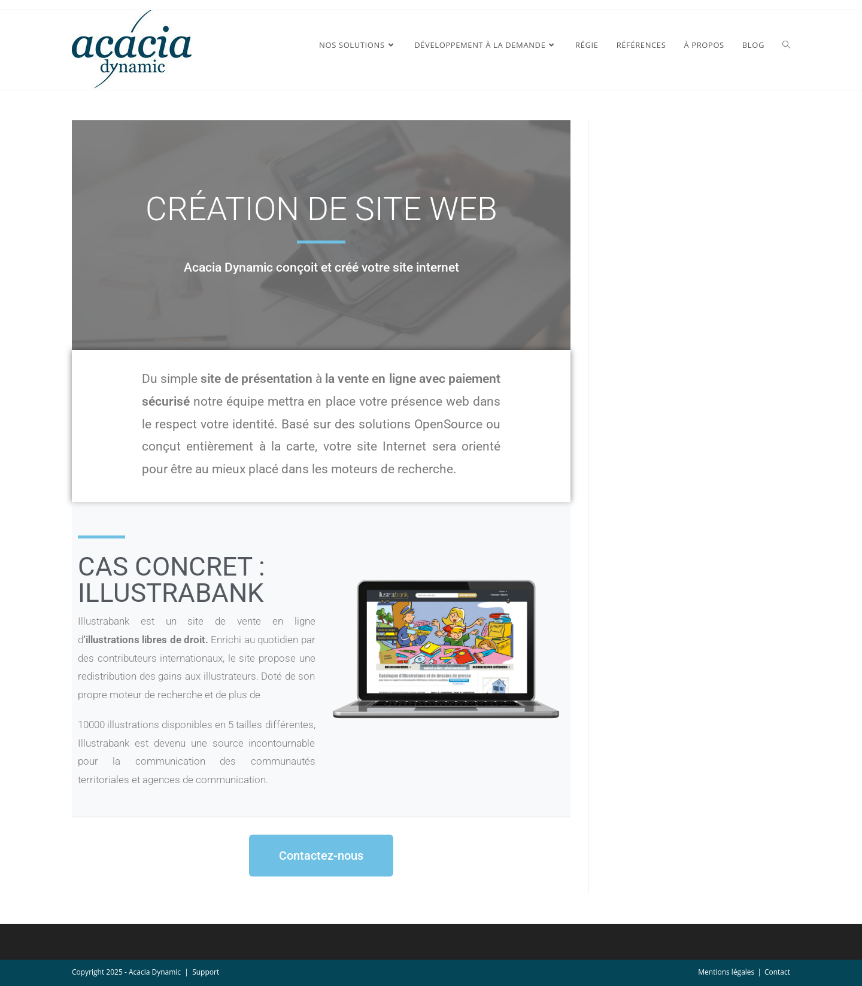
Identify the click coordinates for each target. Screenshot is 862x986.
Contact (777, 972)
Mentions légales (726, 972)
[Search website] (786, 45)
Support (205, 972)
